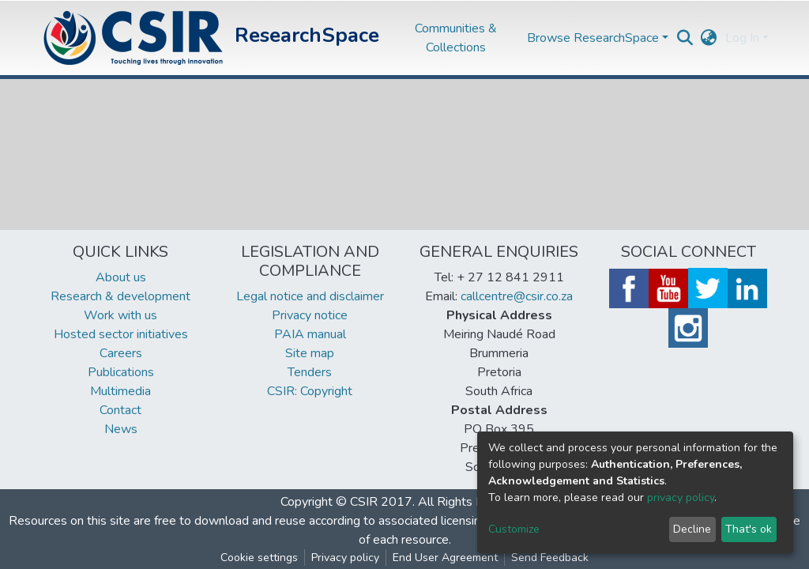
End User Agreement (445, 557)
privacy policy (680, 497)
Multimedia (120, 391)
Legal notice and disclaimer (310, 296)
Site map (309, 353)
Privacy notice (310, 315)
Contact (120, 410)
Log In (742, 38)
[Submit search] (685, 38)
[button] (709, 37)
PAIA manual (310, 334)
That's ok (748, 529)
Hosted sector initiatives (121, 334)
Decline (692, 529)
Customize (514, 529)
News (120, 429)
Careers (121, 353)
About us (121, 277)
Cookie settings (259, 557)
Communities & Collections (456, 38)
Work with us (120, 315)
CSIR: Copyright (309, 391)
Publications (121, 372)
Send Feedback (550, 557)
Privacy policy (345, 557)
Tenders (310, 372)
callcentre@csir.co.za (517, 296)
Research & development (120, 296)
